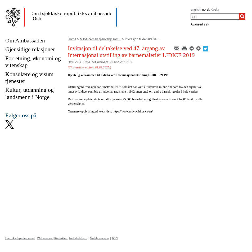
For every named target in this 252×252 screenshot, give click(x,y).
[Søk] (242, 16)
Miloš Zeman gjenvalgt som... (100, 39)
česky (216, 9)
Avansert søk (200, 24)
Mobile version (99, 238)
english (196, 9)
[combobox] (215, 16)
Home (72, 39)
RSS (115, 238)
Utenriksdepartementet (20, 238)
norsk (206, 9)
